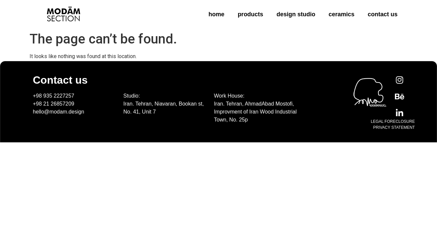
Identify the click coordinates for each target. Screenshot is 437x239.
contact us (383, 14)
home (216, 14)
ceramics (341, 14)
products (250, 14)
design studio (296, 14)
